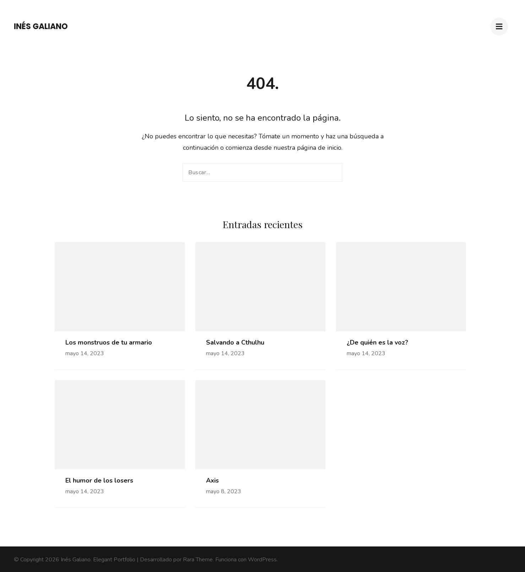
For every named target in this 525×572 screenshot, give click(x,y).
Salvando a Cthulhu (235, 343)
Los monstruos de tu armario (108, 343)
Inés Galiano (41, 26)
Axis (212, 481)
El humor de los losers (99, 481)
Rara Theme (198, 559)
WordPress (262, 559)
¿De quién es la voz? (377, 343)
